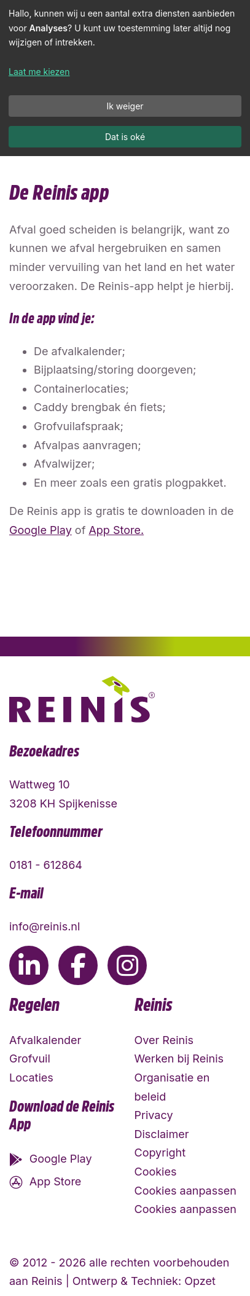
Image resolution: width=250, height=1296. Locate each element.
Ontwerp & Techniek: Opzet (144, 1280)
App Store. (116, 530)
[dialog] (125, 78)
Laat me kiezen (39, 71)
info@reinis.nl (44, 926)
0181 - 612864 (45, 864)
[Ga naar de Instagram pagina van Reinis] (127, 965)
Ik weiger (124, 106)
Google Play (40, 530)
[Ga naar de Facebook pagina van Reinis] (78, 965)
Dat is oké (125, 137)
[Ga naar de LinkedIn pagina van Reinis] (29, 965)
